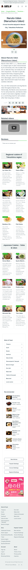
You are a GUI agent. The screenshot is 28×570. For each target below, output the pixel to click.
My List (3, 546)
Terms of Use (17, 544)
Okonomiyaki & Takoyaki (5, 513)
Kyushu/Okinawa (5, 535)
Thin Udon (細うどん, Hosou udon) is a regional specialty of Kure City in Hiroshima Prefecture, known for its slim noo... (21, 314)
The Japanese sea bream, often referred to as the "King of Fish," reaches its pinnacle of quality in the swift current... (7, 206)
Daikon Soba (6, 287)
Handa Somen (20, 198)
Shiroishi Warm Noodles (10, 307)
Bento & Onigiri (5, 516)
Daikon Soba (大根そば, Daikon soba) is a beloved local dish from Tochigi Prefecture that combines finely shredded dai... (7, 294)
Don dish (16, 502)
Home (3, 11)
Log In (2, 544)
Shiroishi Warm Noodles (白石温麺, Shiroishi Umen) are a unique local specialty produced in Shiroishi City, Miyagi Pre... (7, 315)
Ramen (3, 506)
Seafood (3, 508)
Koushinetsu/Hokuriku (7, 527)
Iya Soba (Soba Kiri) (8, 170)
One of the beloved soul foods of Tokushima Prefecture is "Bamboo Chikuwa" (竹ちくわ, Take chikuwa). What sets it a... (7, 233)
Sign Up (3, 542)
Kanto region (4, 525)
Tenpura (3, 502)
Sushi (2, 504)
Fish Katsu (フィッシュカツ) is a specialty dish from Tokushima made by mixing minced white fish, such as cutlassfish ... (21, 232)
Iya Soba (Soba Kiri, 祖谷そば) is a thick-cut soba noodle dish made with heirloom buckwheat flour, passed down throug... (7, 178)
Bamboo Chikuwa (8, 224)
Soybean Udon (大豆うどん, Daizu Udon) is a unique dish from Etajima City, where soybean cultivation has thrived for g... (20, 295)
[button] (12, 49)
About (15, 542)
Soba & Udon (4, 511)
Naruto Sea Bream (8, 198)
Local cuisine (17, 511)
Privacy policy (17, 546)
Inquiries (16, 548)
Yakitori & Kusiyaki (19, 506)
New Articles (14, 451)
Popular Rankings (14, 456)
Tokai (2, 529)
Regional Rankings (14, 464)
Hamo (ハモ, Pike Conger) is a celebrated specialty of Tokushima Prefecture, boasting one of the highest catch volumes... (20, 179)
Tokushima (20, 11)
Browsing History (5, 548)
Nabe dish (16, 504)
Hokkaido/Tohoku (5, 523)
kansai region (4, 531)
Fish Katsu (19, 224)
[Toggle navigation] (26, 6)
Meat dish (16, 508)
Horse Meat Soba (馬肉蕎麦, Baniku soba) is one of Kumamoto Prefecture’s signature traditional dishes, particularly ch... (7, 269)
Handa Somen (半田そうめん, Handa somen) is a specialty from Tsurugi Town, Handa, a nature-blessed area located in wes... (20, 206)
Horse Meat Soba (8, 261)
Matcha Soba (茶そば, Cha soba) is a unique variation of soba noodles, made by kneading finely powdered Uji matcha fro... (20, 269)
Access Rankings (14, 460)
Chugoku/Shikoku (11, 11)
